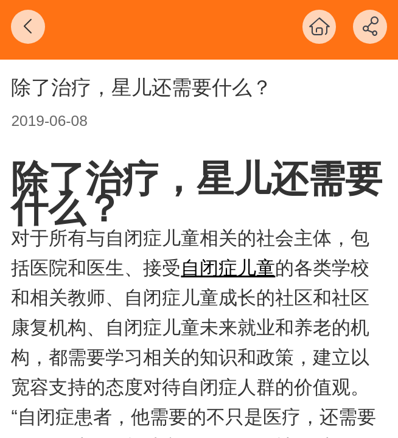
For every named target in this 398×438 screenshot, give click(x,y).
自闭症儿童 (228, 267)
